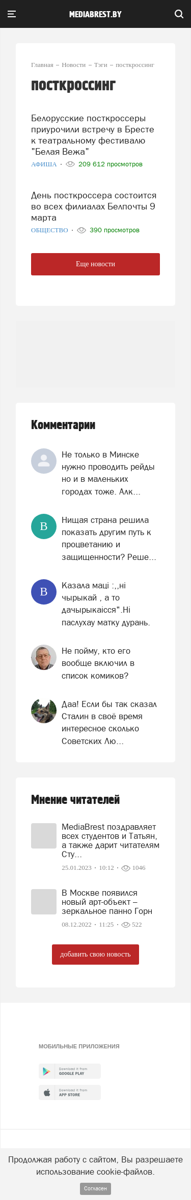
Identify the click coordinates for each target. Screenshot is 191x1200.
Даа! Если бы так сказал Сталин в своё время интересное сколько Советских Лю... (109, 722)
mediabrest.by (95, 15)
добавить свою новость (95, 954)
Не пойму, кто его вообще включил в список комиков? (98, 663)
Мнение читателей (75, 800)
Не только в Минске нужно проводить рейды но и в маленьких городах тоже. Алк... (108, 473)
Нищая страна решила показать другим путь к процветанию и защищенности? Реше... (109, 538)
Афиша (45, 164)
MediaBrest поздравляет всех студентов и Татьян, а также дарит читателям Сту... (110, 840)
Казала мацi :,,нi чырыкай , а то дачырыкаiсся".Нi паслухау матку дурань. (106, 603)
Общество (50, 230)
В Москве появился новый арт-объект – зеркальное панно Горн (107, 901)
